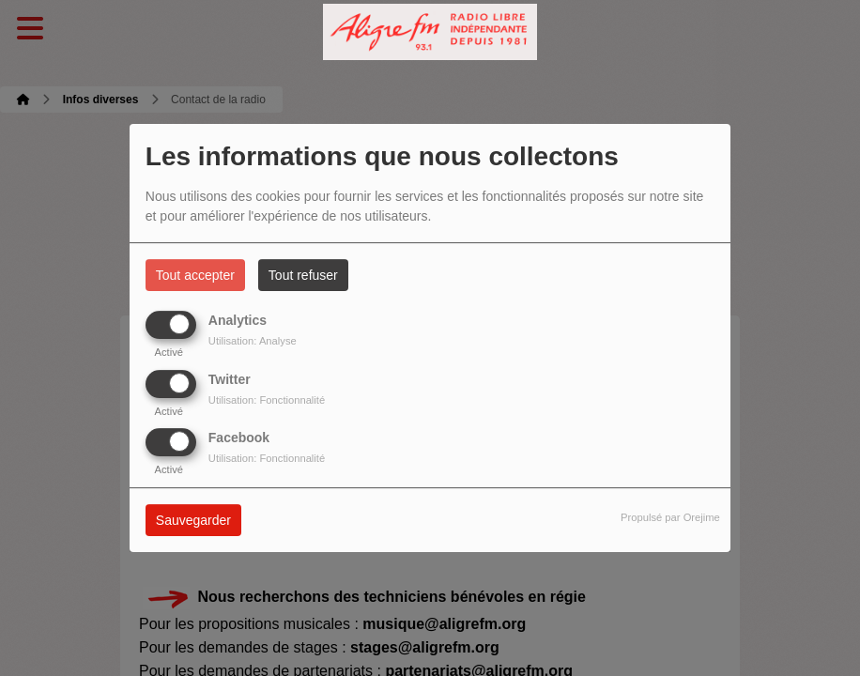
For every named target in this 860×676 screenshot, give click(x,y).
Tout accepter (195, 275)
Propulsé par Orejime (670, 517)
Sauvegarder (193, 520)
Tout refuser (303, 275)
